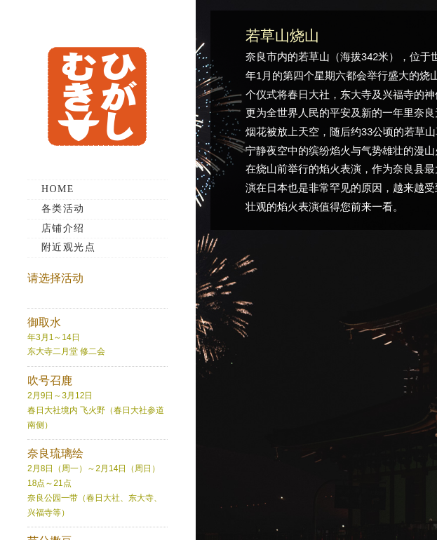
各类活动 (63, 208)
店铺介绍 (63, 228)
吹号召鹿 (49, 380)
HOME (57, 189)
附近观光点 (68, 247)
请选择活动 (55, 278)
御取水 (44, 322)
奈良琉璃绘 (55, 453)
